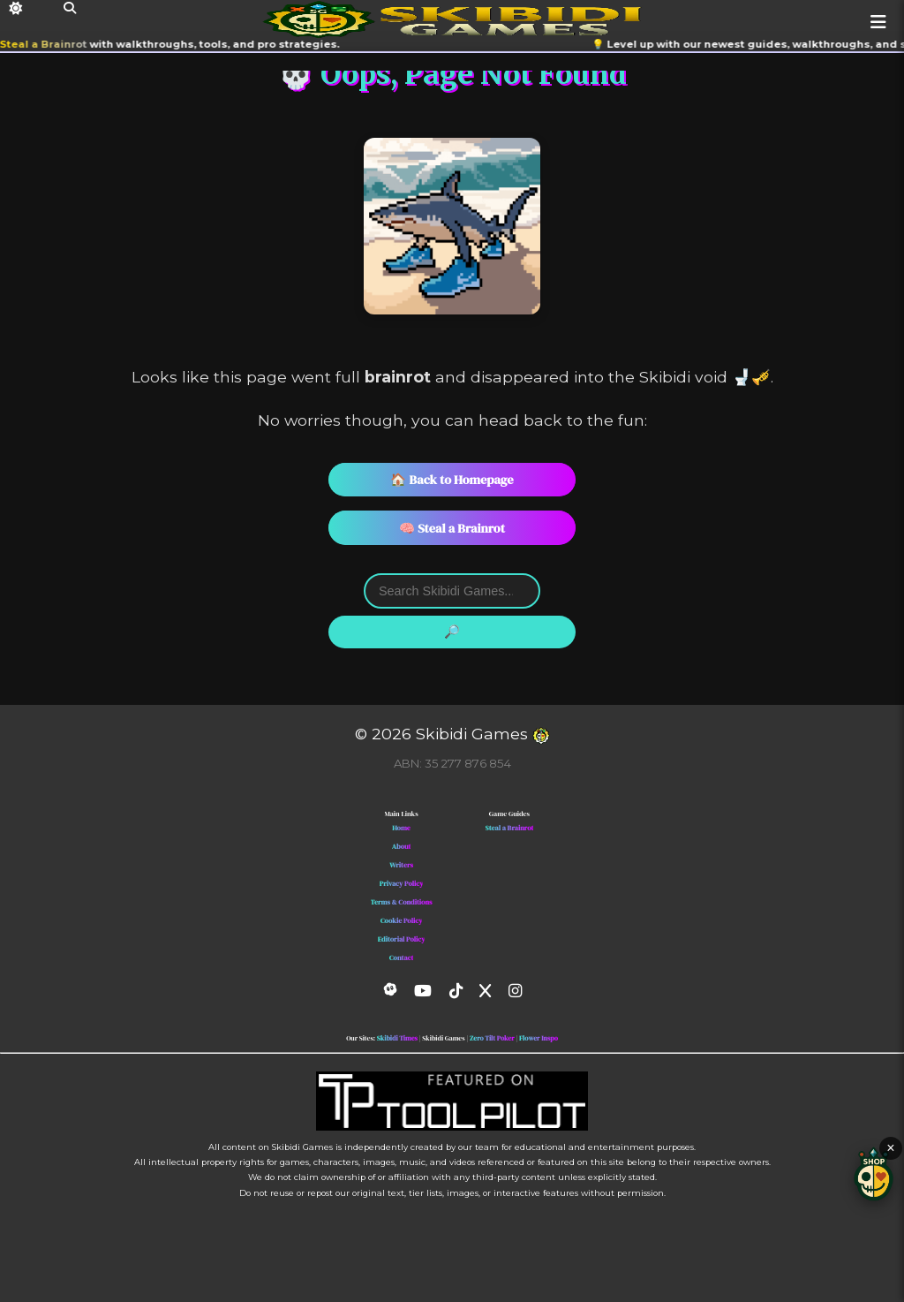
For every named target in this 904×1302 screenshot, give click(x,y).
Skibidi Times (397, 1038)
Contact (401, 958)
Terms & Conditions (402, 902)
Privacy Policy (402, 884)
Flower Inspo (538, 1038)
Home (401, 828)
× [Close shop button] (890, 1147)
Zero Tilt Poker (492, 1038)
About (401, 847)
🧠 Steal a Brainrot (452, 528)
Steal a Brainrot (50, 44)
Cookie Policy (401, 921)
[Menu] (878, 22)
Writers (401, 865)
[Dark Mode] (15, 8)
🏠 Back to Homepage (451, 479)
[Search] (70, 8)
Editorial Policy (402, 939)
